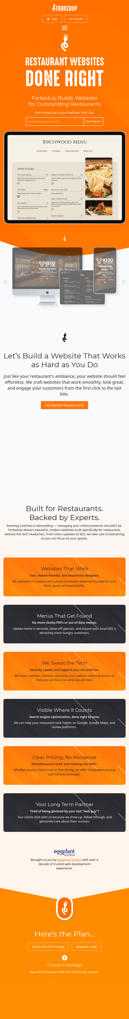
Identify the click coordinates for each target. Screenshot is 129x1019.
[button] (5, 282)
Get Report (93, 121)
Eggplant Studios (69, 860)
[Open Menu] (64, 28)
